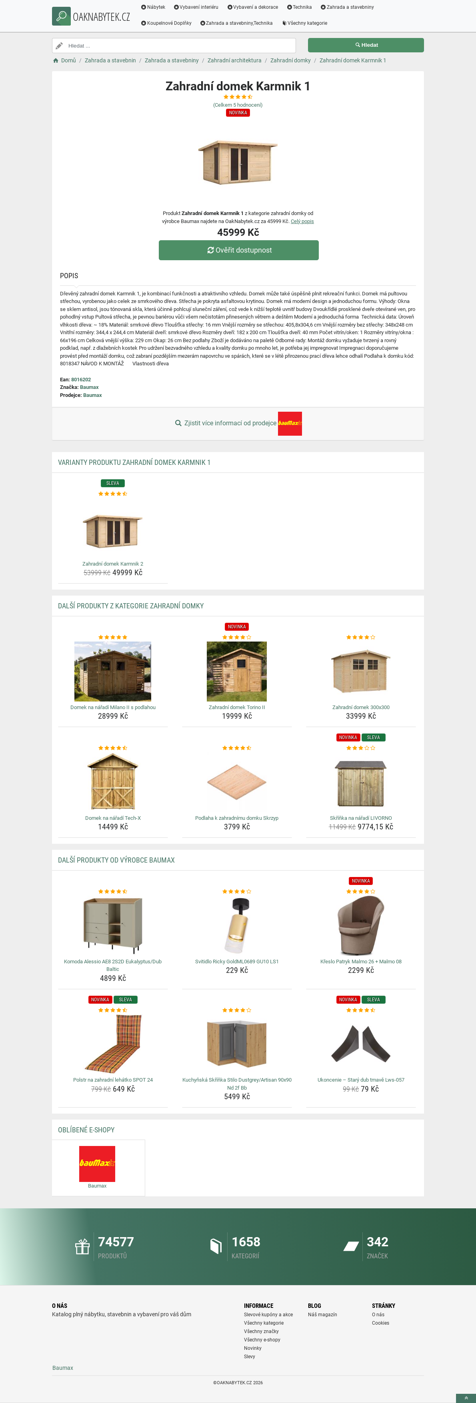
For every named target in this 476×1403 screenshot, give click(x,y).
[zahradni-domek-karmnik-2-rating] (113, 494)
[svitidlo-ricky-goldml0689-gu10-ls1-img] (237, 926)
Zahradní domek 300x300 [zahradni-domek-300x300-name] (361, 707)
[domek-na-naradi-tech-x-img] (113, 782)
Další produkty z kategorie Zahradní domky (131, 606)
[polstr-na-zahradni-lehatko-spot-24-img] (113, 1044)
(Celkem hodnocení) (238, 105)
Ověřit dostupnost (240, 250)
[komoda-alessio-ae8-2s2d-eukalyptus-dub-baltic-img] (113, 926)
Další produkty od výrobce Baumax (116, 860)
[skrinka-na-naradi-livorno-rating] (361, 748)
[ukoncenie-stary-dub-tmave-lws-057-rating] (361, 1010)
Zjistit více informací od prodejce (238, 424)
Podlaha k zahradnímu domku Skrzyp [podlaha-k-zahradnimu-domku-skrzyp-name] (236, 818)
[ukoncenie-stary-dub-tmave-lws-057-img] (361, 1044)
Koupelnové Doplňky (168, 23)
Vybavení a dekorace (254, 7)
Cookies (380, 1323)
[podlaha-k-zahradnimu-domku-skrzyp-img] (237, 782)
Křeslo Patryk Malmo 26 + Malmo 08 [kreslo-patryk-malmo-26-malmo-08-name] (361, 962)
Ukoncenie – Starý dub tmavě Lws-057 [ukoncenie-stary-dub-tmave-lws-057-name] (361, 1080)
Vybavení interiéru (198, 7)
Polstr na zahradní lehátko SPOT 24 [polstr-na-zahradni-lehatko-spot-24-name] (113, 1080)
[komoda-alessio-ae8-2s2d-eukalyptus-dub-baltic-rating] (113, 892)
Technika (301, 7)
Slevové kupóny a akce (268, 1314)
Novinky (253, 1348)
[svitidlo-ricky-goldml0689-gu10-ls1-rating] (237, 892)
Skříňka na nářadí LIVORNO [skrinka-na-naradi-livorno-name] (361, 818)
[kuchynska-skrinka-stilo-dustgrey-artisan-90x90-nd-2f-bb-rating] (237, 1010)
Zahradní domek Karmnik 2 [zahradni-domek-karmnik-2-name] (112, 564)
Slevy (249, 1356)
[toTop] (466, 1398)
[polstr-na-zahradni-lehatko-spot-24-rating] (113, 1010)
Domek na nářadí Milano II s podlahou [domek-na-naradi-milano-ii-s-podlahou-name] (113, 707)
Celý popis (302, 221)
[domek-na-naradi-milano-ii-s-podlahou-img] (113, 672)
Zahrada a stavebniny (349, 7)
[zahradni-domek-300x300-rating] (361, 638)
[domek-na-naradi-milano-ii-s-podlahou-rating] (113, 638)
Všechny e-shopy (262, 1340)
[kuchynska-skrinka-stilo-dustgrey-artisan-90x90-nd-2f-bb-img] (237, 1044)
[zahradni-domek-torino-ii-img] (237, 672)
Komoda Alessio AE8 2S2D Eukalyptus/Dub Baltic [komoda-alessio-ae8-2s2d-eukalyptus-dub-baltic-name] (113, 966)
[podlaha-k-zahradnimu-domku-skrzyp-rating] (237, 748)
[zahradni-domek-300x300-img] (361, 672)
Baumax (89, 387)
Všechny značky (261, 1331)
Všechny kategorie (306, 23)
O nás (378, 1314)
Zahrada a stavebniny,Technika (238, 23)
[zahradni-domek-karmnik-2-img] (113, 528)
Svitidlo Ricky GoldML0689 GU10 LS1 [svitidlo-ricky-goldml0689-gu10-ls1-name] (237, 962)
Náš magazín (322, 1314)
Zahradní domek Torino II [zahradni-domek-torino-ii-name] (237, 707)
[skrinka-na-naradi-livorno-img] (361, 782)
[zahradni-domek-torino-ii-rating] (237, 638)
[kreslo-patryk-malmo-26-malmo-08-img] (361, 926)
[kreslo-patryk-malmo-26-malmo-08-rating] (361, 892)
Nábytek (154, 7)
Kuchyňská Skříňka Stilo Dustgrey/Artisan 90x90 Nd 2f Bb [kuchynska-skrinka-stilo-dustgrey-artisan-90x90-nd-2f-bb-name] (237, 1084)
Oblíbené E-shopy (86, 1130)
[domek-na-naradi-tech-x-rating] (113, 748)
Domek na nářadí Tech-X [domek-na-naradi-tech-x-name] (113, 818)
